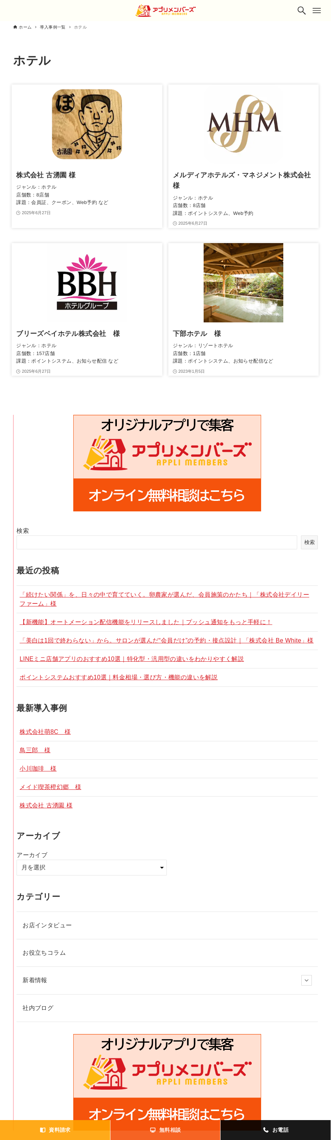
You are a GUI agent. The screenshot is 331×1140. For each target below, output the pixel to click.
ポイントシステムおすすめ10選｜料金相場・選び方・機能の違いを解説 (119, 677)
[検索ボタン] (301, 10)
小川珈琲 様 (38, 768)
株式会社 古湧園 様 (46, 805)
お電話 (276, 1130)
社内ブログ (38, 1008)
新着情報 (167, 980)
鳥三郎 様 (35, 750)
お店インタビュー (47, 925)
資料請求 (55, 1130)
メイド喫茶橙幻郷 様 (50, 787)
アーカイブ (32, 855)
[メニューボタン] (316, 10)
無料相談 (165, 1130)
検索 (23, 531)
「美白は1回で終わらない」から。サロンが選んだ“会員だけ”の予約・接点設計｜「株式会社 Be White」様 (167, 640)
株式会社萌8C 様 (45, 732)
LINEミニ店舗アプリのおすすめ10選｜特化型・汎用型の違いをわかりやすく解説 (132, 659)
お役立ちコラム (44, 952)
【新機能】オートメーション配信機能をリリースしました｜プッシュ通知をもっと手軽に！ (146, 622)
